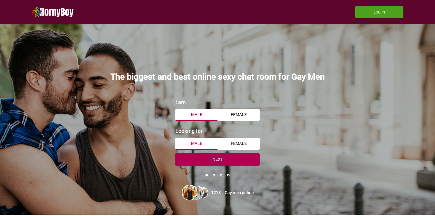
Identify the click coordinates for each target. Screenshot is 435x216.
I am (180, 102)
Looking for (188, 130)
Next (217, 159)
